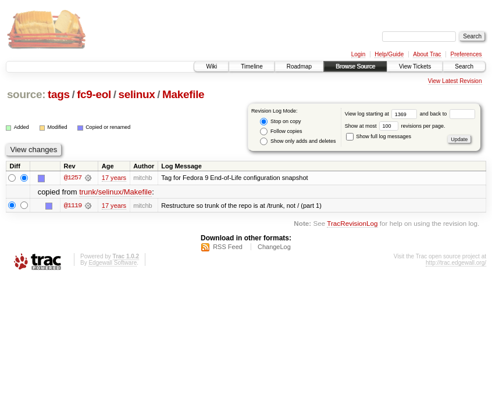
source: (26, 94)
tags (59, 94)
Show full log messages (378, 136)
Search (464, 66)
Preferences (466, 54)
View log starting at (382, 114)
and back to (447, 114)
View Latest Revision (455, 81)
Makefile (183, 94)
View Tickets (415, 66)
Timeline (251, 66)
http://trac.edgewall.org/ (456, 263)
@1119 (72, 205)
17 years (114, 177)
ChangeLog (274, 246)
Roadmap (299, 66)
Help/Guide (389, 54)
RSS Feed (228, 246)
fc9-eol (94, 94)
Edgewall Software (112, 263)
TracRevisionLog (352, 223)
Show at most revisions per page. (395, 126)
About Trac (427, 54)
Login (358, 54)
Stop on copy (280, 121)
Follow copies (281, 131)
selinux (136, 94)
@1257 (72, 177)
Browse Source (355, 66)
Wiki (211, 66)
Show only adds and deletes (298, 141)
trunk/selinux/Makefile (115, 192)
